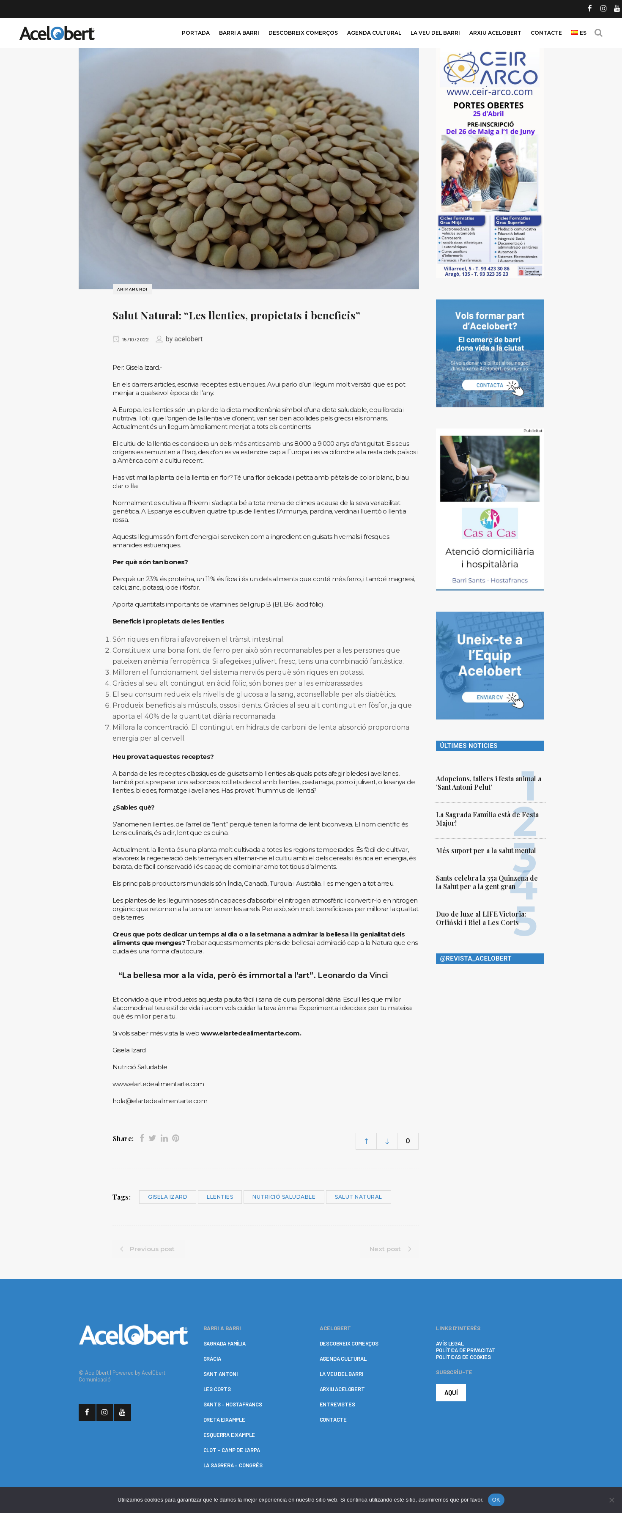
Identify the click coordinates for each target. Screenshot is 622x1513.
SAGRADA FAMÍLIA (224, 1343)
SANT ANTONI (220, 1373)
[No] (611, 1500)
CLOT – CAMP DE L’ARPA (231, 1450)
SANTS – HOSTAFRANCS (232, 1404)
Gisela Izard (167, 1197)
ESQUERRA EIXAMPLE (229, 1434)
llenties (220, 1197)
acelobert (188, 339)
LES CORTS (217, 1389)
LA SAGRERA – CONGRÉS (233, 1465)
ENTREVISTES (337, 1404)
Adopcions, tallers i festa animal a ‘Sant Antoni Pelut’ (488, 782)
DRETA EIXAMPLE (224, 1419)
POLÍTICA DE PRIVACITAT (466, 1350)
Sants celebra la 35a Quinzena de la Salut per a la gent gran (487, 882)
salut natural (358, 1197)
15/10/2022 (130, 339)
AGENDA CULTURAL (343, 1358)
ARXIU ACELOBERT (342, 1389)
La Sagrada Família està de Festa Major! (487, 818)
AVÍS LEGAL (450, 1343)
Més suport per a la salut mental (486, 850)
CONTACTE (333, 1419)
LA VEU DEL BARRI (341, 1373)
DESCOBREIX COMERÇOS (349, 1343)
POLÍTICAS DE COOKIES (463, 1357)
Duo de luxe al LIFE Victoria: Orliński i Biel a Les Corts (481, 918)
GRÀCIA (212, 1358)
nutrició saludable (283, 1197)
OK (496, 1500)
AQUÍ (451, 1392)
